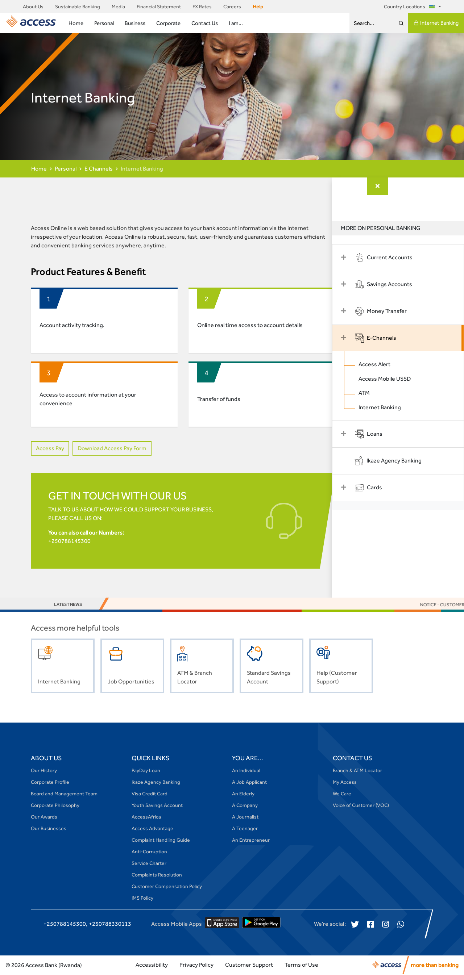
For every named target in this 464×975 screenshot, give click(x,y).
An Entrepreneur (251, 841)
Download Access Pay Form (112, 448)
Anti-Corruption (149, 852)
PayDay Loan (146, 771)
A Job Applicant (249, 783)
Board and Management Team (64, 794)
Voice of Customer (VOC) (361, 806)
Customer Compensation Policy (167, 887)
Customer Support (249, 965)
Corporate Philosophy (55, 806)
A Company (245, 806)
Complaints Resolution (157, 875)
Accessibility (152, 965)
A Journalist (245, 817)
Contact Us (204, 23)
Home (76, 23)
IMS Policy (142, 898)
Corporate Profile (50, 783)
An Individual (246, 771)
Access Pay (50, 448)
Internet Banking (436, 22)
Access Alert (383, 364)
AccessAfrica (146, 817)
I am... (236, 23)
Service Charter (149, 864)
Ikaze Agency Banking (156, 783)
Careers (232, 6)
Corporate (168, 23)
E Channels (98, 168)
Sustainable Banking (77, 6)
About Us (33, 6)
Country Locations (410, 6)
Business (135, 23)
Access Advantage (152, 829)
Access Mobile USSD (393, 378)
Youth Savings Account (157, 806)
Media (118, 6)
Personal (104, 23)
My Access (345, 783)
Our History (44, 771)
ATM (372, 393)
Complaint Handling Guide (161, 841)
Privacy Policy (196, 965)
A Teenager (245, 829)
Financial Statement (159, 6)
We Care (342, 794)
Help (258, 6)
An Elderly (243, 794)
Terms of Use (301, 965)
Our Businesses (48, 829)
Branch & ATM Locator (357, 771)
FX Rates (202, 6)
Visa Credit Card (149, 794)
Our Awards (44, 817)
